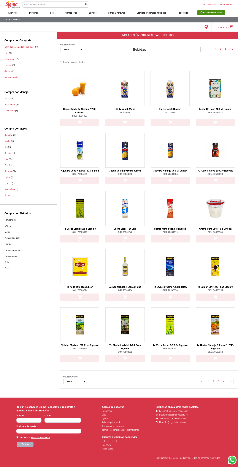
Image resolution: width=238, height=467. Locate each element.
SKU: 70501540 (125, 232)
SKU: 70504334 (170, 174)
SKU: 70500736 (125, 290)
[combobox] (48, 431)
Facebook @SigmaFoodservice (172, 411)
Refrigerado (10, 104)
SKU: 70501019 (170, 232)
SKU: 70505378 (215, 112)
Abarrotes (12, 13)
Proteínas (33, 13)
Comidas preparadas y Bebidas (151, 13)
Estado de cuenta (110, 441)
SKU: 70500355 (215, 290)
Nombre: (20, 415)
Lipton (7, 177)
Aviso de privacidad (111, 422)
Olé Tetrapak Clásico (170, 109)
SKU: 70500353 (79, 348)
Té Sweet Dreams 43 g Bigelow (170, 287)
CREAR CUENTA (209, 4)
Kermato (9, 171)
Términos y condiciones (113, 426)
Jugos (7, 71)
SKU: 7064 (125, 112)
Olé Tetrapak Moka (125, 109)
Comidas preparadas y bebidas (19, 47)
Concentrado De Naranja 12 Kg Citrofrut (79, 111)
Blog (104, 415)
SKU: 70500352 (125, 352)
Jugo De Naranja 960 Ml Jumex (170, 170)
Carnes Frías (71, 13)
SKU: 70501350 (79, 116)
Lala (6, 159)
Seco (7, 98)
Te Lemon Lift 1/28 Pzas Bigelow (215, 287)
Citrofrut (8, 165)
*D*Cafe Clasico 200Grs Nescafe (215, 170)
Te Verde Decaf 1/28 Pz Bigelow (170, 345)
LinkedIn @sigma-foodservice (171, 422)
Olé (6, 147)
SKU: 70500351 (170, 348)
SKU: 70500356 (170, 290)
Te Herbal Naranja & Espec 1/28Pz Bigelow (215, 347)
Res (52, 13)
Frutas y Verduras (116, 13)
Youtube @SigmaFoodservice (171, 418)
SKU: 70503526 (79, 232)
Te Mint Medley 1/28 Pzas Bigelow (80, 345)
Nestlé (8, 141)
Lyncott (8, 183)
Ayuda (105, 418)
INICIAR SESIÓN (225, 4)
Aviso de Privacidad (40, 437)
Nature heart (10, 189)
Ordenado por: (68, 45)
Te (6, 53)
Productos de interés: (26, 426)
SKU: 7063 (170, 112)
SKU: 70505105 (79, 174)
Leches (8, 65)
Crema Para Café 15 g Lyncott (215, 228)
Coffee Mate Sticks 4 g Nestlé (170, 228)
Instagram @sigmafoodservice (172, 415)
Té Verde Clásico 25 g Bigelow (79, 228)
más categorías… (13, 77)
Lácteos (93, 13)
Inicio (7, 19)
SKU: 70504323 (215, 174)
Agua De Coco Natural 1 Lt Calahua (80, 170)
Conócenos (107, 411)
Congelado (10, 110)
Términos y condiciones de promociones (120, 430)
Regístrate (106, 445)
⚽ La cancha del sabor (211, 12)
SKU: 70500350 (215, 352)
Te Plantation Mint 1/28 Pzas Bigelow (125, 347)
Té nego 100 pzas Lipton (80, 287)
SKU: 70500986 (215, 232)
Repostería (183, 13)
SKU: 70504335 (125, 174)
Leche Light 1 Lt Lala (125, 228)
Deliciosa (9, 153)
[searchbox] (18, 430)
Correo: (48, 415)
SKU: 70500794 (79, 290)
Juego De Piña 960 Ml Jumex (125, 170)
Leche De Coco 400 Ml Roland (215, 109)
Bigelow (8, 135)
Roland (8, 195)
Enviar (25, 444)
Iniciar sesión (108, 449)
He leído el (35, 437)
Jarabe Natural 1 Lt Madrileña (125, 287)
